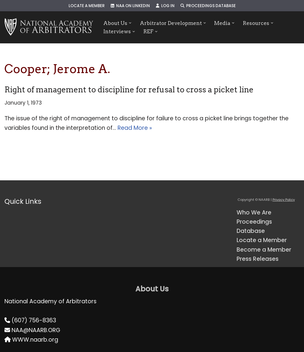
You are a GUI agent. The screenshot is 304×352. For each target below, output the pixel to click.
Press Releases (257, 259)
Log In (165, 6)
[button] (130, 23)
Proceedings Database (208, 6)
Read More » (135, 128)
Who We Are (254, 213)
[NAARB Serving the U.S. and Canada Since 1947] (48, 27)
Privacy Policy (284, 199)
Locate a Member (87, 6)
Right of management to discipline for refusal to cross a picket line (129, 89)
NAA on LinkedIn (130, 6)
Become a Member (264, 250)
